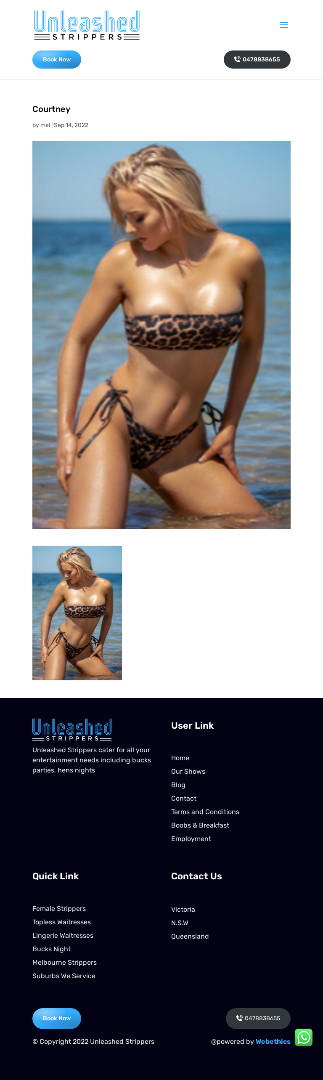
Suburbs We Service (63, 976)
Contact (183, 798)
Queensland (190, 936)
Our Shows (188, 771)
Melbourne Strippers (64, 962)
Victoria (183, 909)
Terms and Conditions (205, 812)
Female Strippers (59, 909)
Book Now (57, 59)
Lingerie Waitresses (62, 935)
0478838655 (257, 59)
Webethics (273, 1042)
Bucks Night (51, 949)
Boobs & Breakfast (200, 825)
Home (180, 758)
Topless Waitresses (61, 922)
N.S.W (179, 923)
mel (45, 125)
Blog (178, 785)
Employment (191, 839)
